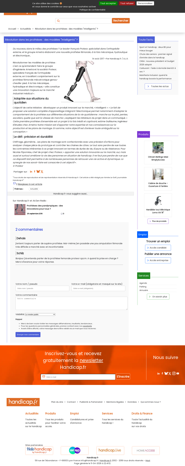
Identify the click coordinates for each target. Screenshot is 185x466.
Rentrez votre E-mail (29, 376)
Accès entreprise (157, 260)
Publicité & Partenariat (91, 401)
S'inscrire (123, 377)
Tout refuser (127, 3)
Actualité (34, 189)
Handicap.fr (105, 460)
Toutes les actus (158, 86)
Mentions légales (115, 401)
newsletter (91, 360)
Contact (71, 401)
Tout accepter (108, 3)
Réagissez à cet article (30, 184)
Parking (142, 286)
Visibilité (20, 314)
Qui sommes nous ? (151, 401)
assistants (87, 326)
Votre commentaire (26, 295)
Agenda (143, 283)
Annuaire (143, 290)
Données (132, 401)
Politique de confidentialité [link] (92, 9)
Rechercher (120, 21)
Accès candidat (156, 247)
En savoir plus (157, 296)
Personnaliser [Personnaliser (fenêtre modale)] (145, 3)
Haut (148, 460)
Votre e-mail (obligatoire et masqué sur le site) (96, 284)
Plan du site (57, 401)
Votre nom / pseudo (26, 284)
